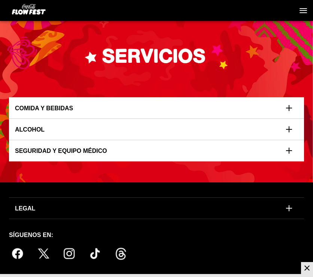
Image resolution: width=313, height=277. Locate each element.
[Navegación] (303, 10)
